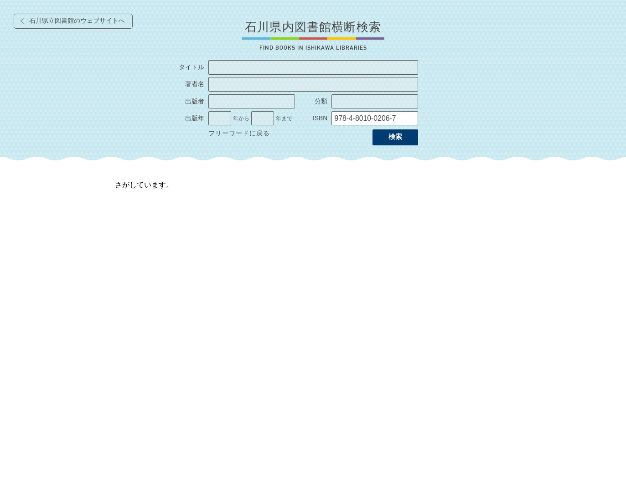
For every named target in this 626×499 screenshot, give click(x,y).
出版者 (194, 101)
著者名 (194, 84)
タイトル (191, 67)
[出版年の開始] (219, 118)
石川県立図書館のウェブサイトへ (77, 20)
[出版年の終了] (262, 118)
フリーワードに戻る (239, 133)
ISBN (320, 118)
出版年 (194, 118)
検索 (395, 136)
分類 (321, 101)
